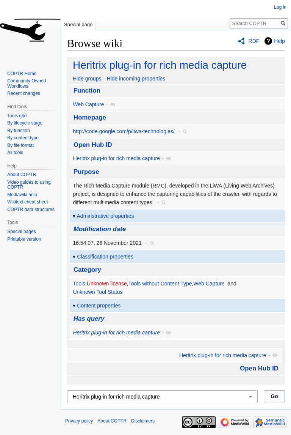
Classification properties (105, 257)
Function (87, 90)
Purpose (86, 171)
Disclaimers (143, 421)
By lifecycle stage (24, 123)
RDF (254, 41)
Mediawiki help (22, 194)
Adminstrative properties (105, 216)
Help (279, 41)
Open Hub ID (93, 144)
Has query (89, 318)
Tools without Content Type (160, 284)
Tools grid (17, 115)
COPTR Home (21, 73)
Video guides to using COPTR (29, 185)
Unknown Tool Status (97, 292)
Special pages (21, 231)
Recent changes (23, 93)
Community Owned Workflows (26, 83)
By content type (23, 137)
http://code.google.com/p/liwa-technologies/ (124, 131)
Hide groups (87, 79)
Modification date (100, 229)
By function (18, 130)
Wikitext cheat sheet (27, 202)
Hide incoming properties (135, 79)
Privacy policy (79, 421)
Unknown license (107, 284)
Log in (280, 7)
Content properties (98, 306)
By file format (20, 145)
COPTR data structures (31, 209)
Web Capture (88, 104)
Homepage (90, 117)
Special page (78, 24)
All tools (15, 152)
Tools (79, 284)
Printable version (24, 239)
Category (87, 269)
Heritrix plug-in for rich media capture (160, 65)
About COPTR (21, 174)
